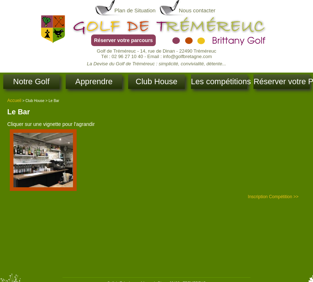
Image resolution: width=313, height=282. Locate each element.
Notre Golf (31, 81)
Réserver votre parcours (123, 40)
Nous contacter (197, 10)
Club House (157, 81)
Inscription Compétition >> (273, 196)
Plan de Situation (134, 10)
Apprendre (94, 81)
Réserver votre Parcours (281, 81)
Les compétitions (219, 81)
